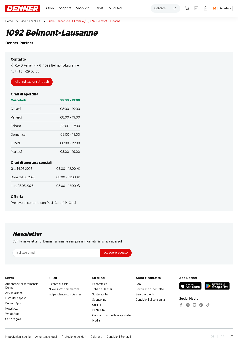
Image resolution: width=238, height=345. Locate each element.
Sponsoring (99, 299)
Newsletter (12, 308)
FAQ (138, 284)
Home (9, 21)
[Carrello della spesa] (186, 8)
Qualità (96, 304)
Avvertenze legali (46, 336)
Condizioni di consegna (150, 299)
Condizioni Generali (119, 336)
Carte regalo (13, 319)
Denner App (13, 303)
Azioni (49, 8)
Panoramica (99, 284)
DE (213, 336)
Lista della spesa (15, 298)
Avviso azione (14, 293)
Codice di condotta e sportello (111, 315)
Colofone (96, 336)
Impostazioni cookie (18, 336)
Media (96, 320)
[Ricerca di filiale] (196, 8)
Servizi (99, 8)
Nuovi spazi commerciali (64, 289)
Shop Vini (83, 8)
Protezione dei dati (74, 336)
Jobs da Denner (102, 289)
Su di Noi (115, 8)
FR (222, 336)
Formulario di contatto (150, 289)
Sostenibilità (100, 294)
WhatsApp (12, 313)
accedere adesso (116, 252)
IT (231, 336)
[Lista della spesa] (205, 8)
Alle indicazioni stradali (32, 82)
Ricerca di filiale (30, 21)
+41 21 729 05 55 (25, 71)
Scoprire (65, 8)
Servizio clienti (145, 294)
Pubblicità (98, 310)
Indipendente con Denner (65, 294)
